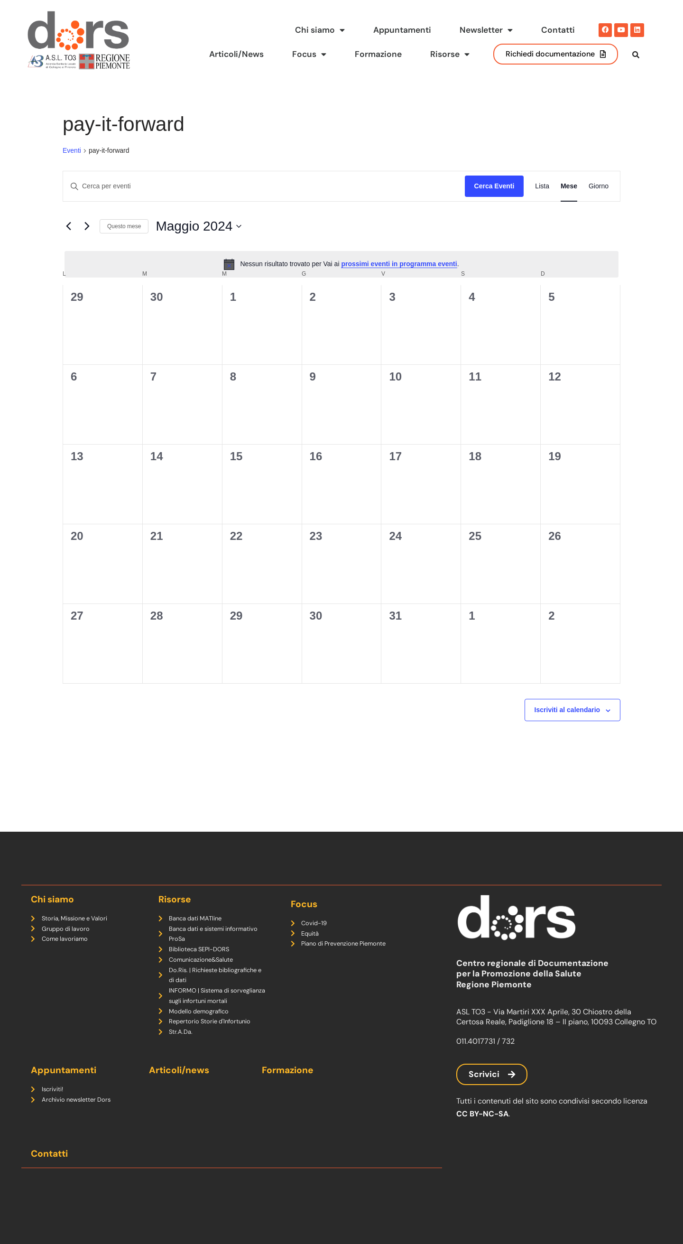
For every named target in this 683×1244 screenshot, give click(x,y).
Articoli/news (179, 1070)
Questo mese (124, 245)
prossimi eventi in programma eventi (399, 283)
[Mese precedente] (68, 245)
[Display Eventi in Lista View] (542, 206)
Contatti (558, 30)
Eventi (72, 170)
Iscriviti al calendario (567, 729)
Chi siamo (320, 30)
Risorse (450, 55)
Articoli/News (235, 54)
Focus (309, 55)
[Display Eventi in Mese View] (569, 206)
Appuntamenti (402, 30)
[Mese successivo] (86, 245)
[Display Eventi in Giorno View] (599, 206)
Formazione (378, 54)
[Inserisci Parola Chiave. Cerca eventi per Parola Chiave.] (264, 206)
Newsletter (486, 30)
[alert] (341, 283)
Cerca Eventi (494, 205)
